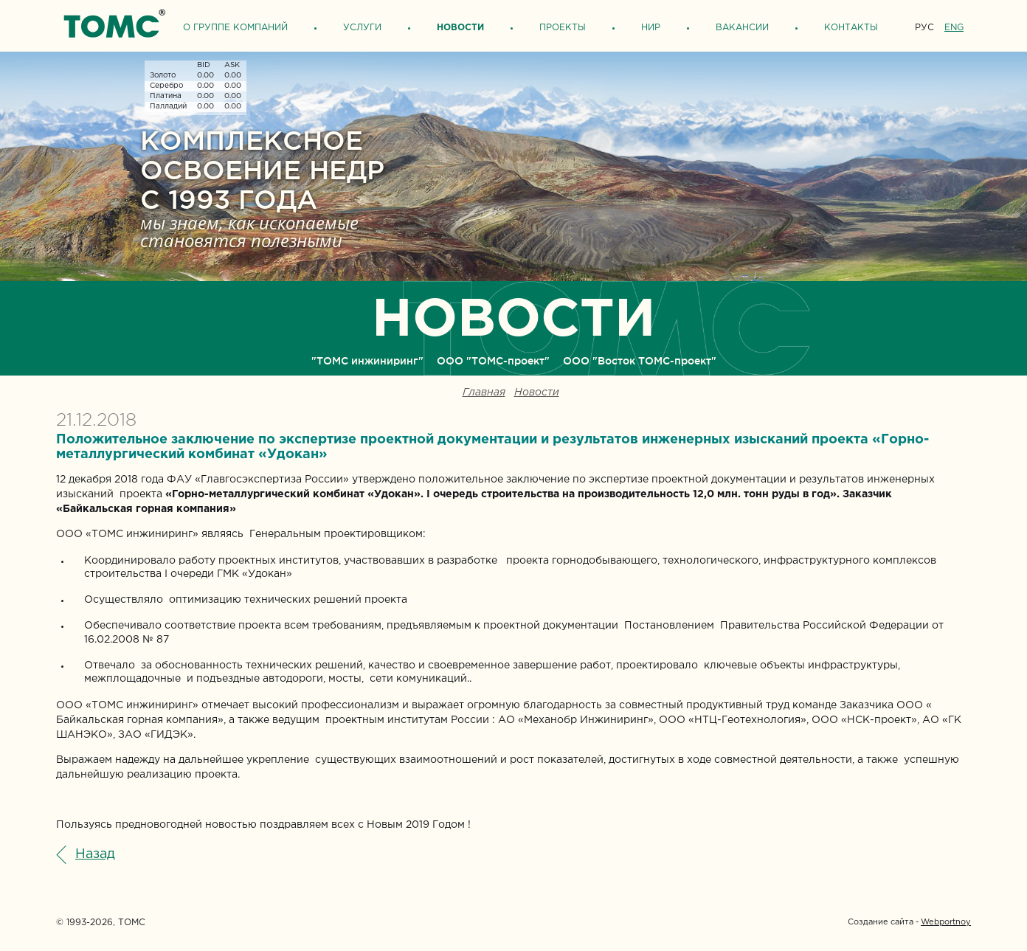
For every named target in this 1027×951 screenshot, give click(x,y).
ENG (954, 28)
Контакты (851, 28)
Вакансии (742, 28)
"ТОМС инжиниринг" (367, 361)
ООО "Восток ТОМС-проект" (639, 361)
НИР (650, 28)
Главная (484, 393)
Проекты (562, 28)
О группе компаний (235, 28)
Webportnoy (946, 922)
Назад (95, 854)
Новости (460, 28)
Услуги (362, 28)
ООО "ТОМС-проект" (493, 361)
